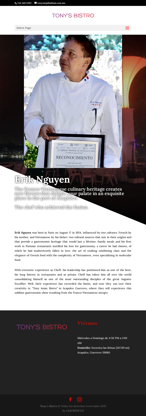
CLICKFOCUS (75, 410)
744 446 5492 (24, 3)
